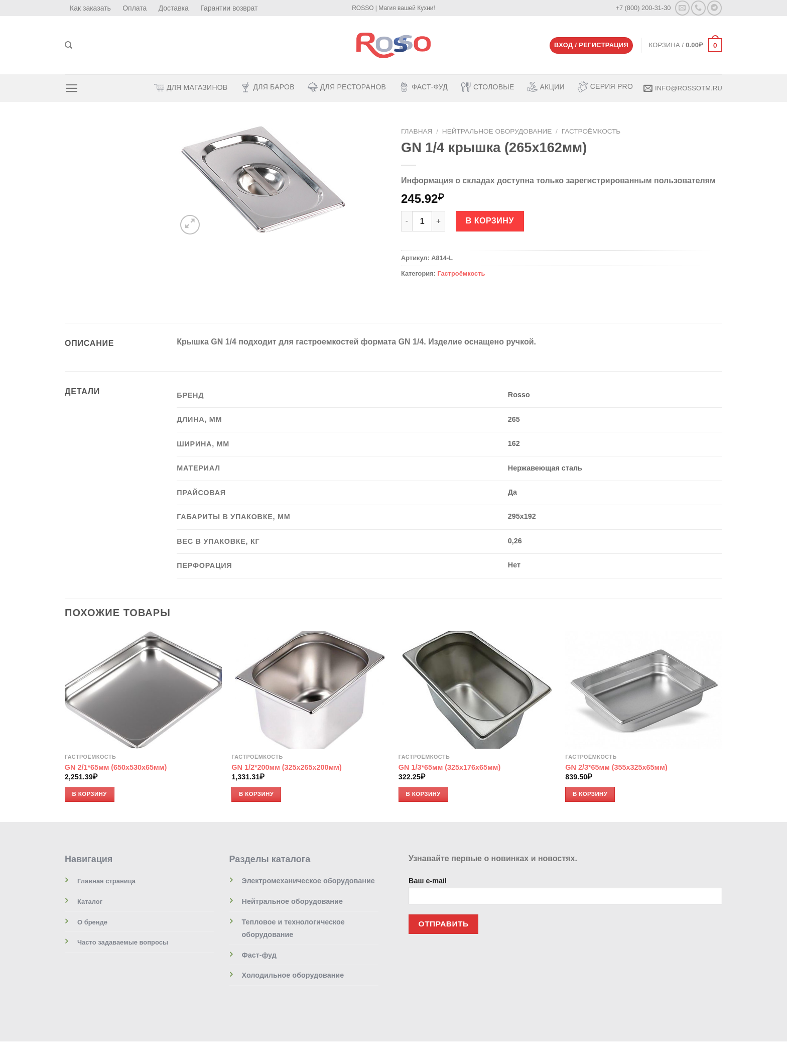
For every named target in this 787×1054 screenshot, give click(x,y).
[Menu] (71, 88)
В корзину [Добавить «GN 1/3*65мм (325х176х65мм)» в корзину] (423, 793)
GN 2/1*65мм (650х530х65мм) (116, 767)
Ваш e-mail (565, 894)
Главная (416, 131)
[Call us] (698, 8)
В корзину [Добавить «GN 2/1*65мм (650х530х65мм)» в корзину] (89, 793)
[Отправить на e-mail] (682, 8)
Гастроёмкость (591, 131)
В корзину (490, 220)
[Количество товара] (422, 221)
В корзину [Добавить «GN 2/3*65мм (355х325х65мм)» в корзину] (590, 793)
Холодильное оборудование (293, 975)
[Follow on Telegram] (714, 8)
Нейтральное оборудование (497, 131)
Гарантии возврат (228, 8)
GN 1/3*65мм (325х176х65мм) (449, 767)
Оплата (134, 8)
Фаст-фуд (259, 955)
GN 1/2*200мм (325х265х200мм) (286, 767)
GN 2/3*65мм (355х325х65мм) (616, 767)
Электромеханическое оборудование (308, 881)
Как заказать (90, 8)
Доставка (174, 8)
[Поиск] (68, 45)
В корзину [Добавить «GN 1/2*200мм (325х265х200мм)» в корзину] (256, 793)
